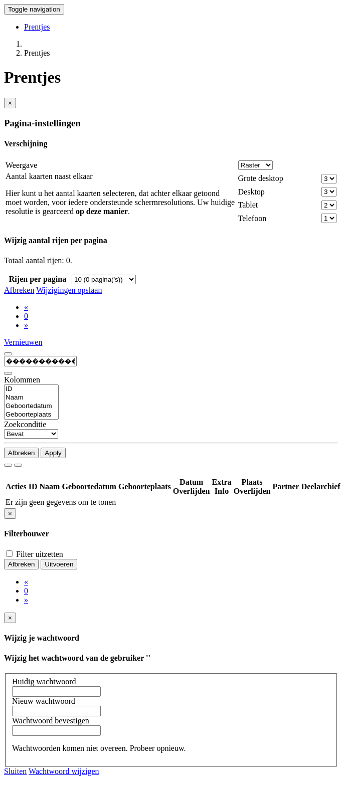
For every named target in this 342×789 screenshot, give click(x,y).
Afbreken (19, 290)
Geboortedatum (31, 406)
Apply (53, 453)
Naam (31, 397)
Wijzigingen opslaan (69, 290)
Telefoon (252, 218)
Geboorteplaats (31, 415)
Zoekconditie (25, 424)
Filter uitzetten (34, 554)
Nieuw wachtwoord (43, 701)
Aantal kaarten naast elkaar (49, 176)
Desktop (251, 191)
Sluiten (15, 771)
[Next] (26, 325)
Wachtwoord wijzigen (64, 771)
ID (31, 389)
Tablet (248, 205)
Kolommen (22, 379)
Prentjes (37, 27)
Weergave (21, 165)
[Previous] (26, 307)
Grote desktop (260, 178)
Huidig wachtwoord (44, 681)
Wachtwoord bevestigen (50, 720)
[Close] (10, 103)
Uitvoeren (59, 564)
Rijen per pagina (37, 279)
